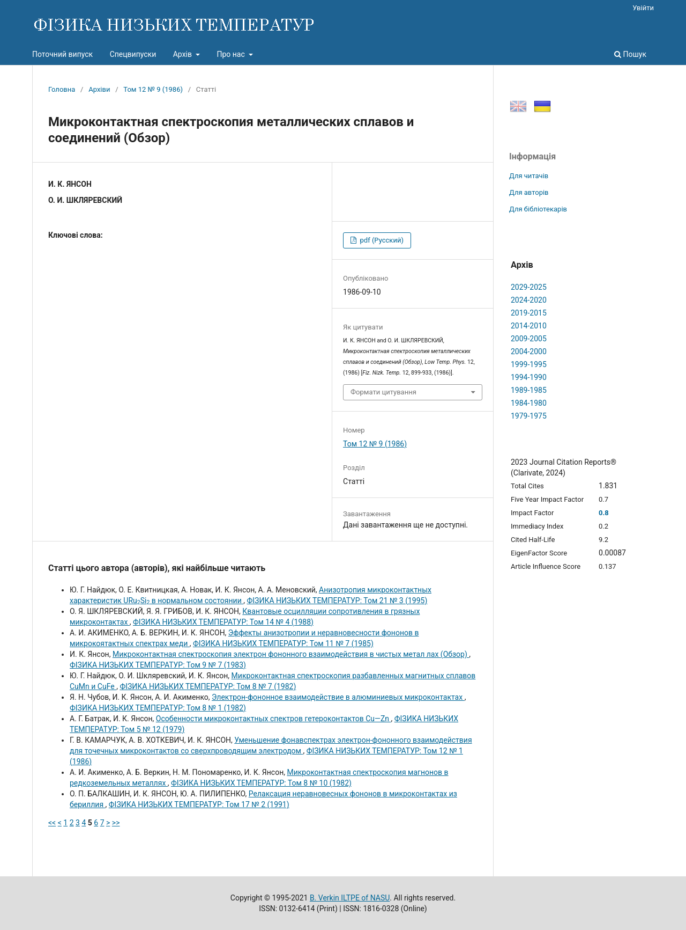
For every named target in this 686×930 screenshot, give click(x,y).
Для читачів (528, 176)
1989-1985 (529, 390)
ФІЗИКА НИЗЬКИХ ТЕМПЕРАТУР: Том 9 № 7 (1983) (158, 665)
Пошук (630, 54)
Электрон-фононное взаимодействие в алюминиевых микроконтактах (338, 697)
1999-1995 (529, 364)
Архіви (99, 89)
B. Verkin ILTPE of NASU (350, 898)
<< (52, 822)
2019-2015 (529, 313)
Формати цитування (383, 392)
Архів (183, 54)
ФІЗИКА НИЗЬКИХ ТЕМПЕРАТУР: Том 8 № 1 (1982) (158, 708)
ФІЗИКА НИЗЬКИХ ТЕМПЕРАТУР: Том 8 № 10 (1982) (261, 783)
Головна (61, 89)
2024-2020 (529, 300)
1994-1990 (529, 377)
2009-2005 (529, 338)
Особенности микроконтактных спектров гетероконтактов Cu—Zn (273, 718)
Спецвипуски (133, 54)
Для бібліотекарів (538, 209)
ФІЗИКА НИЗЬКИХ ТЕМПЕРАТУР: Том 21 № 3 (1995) (337, 600)
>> (116, 822)
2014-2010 (529, 325)
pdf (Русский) (381, 240)
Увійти (643, 8)
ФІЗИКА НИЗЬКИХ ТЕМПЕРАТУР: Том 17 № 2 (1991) (199, 804)
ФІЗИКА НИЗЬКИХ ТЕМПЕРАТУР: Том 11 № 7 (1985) (283, 643)
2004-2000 (529, 351)
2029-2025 (529, 287)
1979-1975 (529, 416)
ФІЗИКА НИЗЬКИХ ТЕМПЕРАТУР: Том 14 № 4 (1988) (223, 622)
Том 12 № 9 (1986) (153, 89)
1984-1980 (529, 403)
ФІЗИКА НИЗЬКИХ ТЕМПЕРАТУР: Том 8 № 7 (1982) (208, 686)
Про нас (232, 54)
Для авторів (529, 192)
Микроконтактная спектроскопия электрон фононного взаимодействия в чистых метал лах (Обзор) (291, 654)
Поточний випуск (62, 54)
